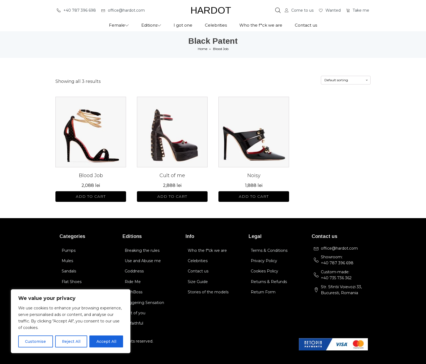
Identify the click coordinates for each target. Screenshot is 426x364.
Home (202, 49)
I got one (183, 25)
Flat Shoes (72, 281)
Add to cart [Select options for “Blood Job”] (91, 196)
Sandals (69, 271)
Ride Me (133, 281)
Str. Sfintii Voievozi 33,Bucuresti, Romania (341, 289)
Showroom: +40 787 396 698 (338, 260)
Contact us (306, 25)
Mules (67, 260)
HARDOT (210, 10)
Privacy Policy (264, 260)
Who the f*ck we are (260, 25)
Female (119, 25)
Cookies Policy (264, 271)
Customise (35, 341)
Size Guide (198, 281)
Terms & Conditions (269, 250)
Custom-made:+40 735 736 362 (336, 274)
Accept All (106, 341)
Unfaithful (134, 323)
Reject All (71, 341)
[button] (76, 10)
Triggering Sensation (144, 302)
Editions (151, 25)
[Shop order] (346, 80)
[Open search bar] (278, 10)
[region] (70, 321)
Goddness (134, 271)
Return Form (263, 292)
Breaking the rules (142, 250)
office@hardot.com (339, 248)
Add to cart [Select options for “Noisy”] (254, 196)
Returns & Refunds (269, 281)
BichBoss (133, 292)
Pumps (69, 250)
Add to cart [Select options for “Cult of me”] (172, 196)
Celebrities (216, 25)
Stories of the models (208, 292)
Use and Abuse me (143, 260)
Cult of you (135, 312)
